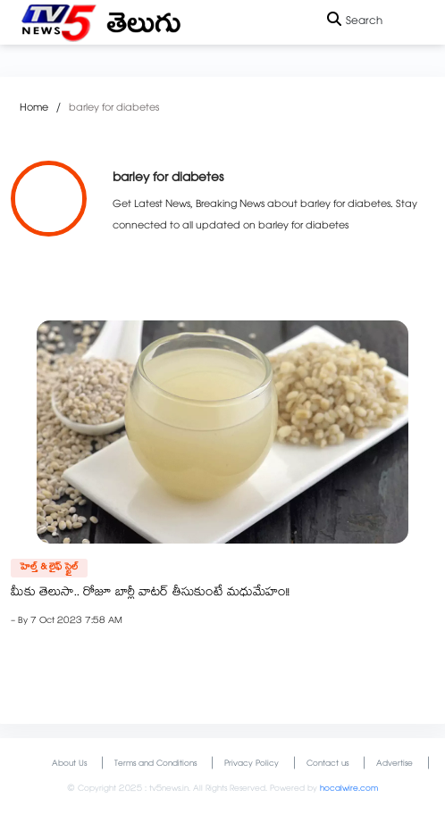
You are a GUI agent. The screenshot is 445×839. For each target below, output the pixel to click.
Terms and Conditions (155, 764)
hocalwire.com (349, 789)
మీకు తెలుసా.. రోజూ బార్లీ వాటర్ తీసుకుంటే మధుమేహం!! (150, 593)
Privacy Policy (251, 764)
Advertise (394, 764)
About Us (69, 764)
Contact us (327, 764)
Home (34, 109)
